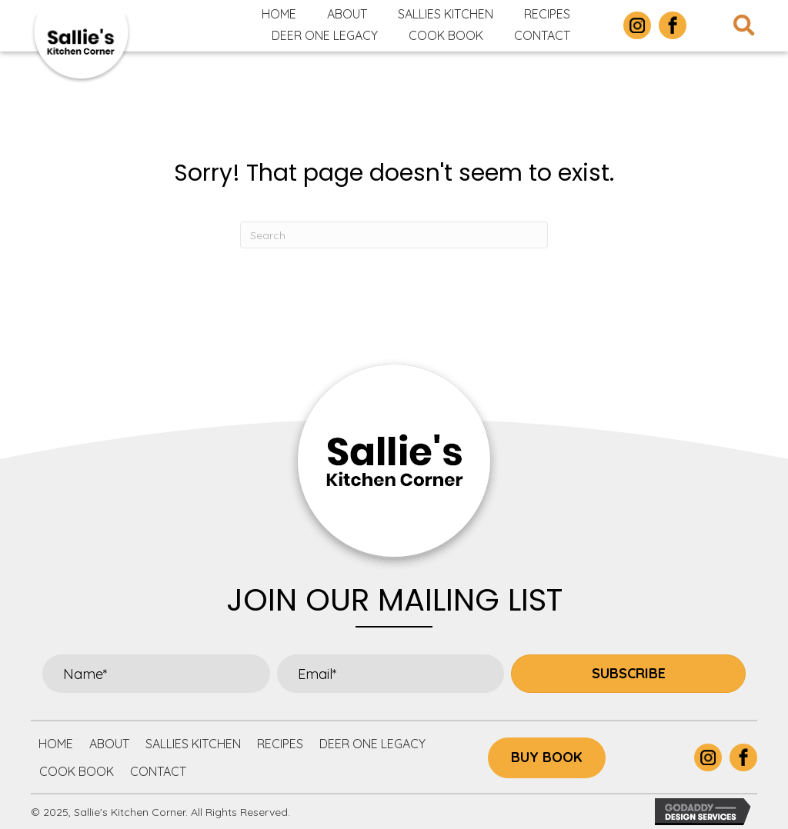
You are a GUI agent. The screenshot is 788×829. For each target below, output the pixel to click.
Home (55, 743)
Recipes (280, 743)
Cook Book (76, 771)
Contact (158, 771)
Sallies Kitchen (193, 743)
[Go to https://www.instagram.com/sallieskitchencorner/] (637, 25)
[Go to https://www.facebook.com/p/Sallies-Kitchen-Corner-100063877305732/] (672, 25)
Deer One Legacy (372, 743)
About (109, 743)
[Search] (394, 234)
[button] (628, 673)
